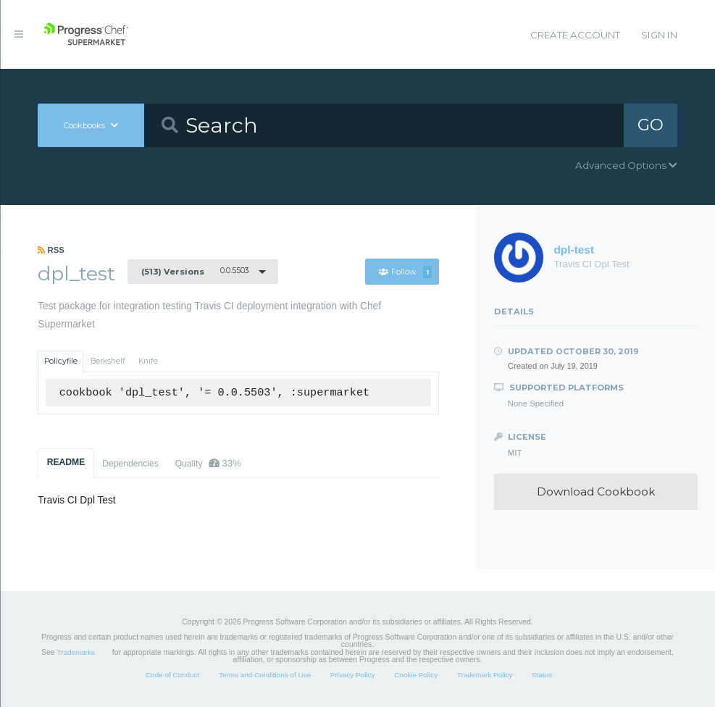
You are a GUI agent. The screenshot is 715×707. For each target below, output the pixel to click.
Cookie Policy (416, 675)
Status (542, 675)
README (66, 462)
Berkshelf (108, 361)
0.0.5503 (195, 271)
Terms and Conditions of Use (265, 675)
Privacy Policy (352, 675)
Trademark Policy (485, 675)
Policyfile (61, 361)
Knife (148, 361)
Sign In (659, 35)
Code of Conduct (172, 675)
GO (650, 124)
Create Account (575, 35)
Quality (208, 463)
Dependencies (130, 464)
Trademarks (76, 652)
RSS (51, 250)
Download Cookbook (596, 491)
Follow (405, 272)
